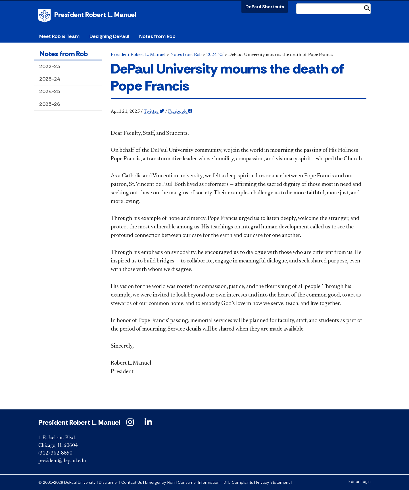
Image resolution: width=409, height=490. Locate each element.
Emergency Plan (160, 482)
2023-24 (49, 78)
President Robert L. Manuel (95, 14)
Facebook (180, 111)
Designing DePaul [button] (109, 36)
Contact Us (131, 482)
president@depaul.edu (62, 461)
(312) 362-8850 (55, 453)
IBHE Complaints (238, 482)
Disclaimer (108, 482)
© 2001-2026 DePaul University (67, 482)
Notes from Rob (157, 36)
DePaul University (45, 15)
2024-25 (49, 91)
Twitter (154, 111)
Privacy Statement (273, 482)
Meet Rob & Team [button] (59, 36)
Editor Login (360, 481)
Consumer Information (199, 482)
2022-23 (49, 66)
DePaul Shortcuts (264, 7)
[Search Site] (333, 8)
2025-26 (49, 104)
